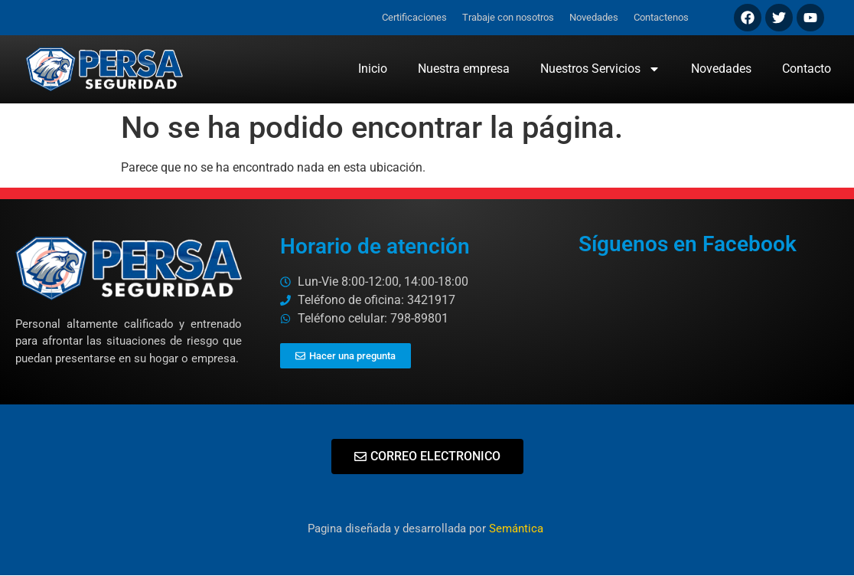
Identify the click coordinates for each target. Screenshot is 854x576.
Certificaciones (414, 17)
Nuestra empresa (464, 68)
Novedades (593, 17)
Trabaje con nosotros (508, 17)
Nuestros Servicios (600, 69)
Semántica (517, 528)
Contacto (806, 68)
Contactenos (661, 17)
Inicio (372, 68)
